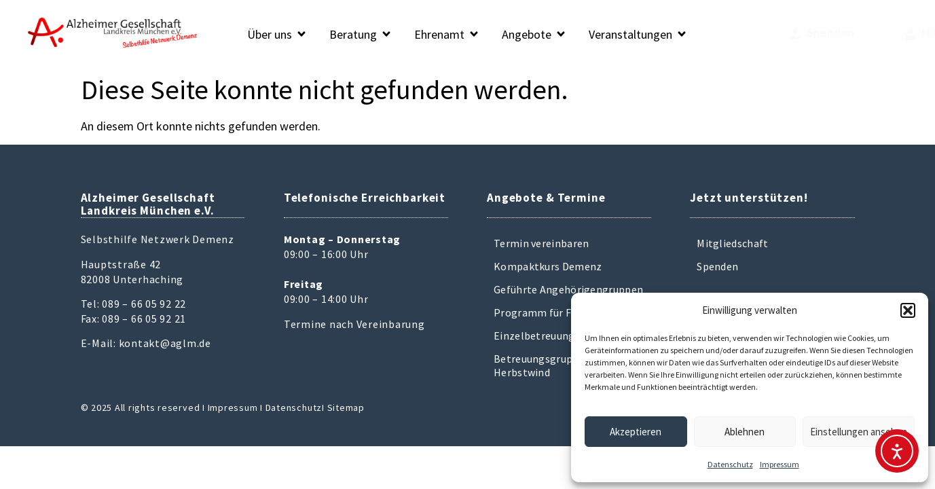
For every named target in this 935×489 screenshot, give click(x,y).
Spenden (771, 32)
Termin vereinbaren (541, 243)
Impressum (779, 464)
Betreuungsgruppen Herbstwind (542, 365)
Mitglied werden (870, 32)
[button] (908, 310)
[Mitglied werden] (816, 34)
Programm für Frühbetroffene (567, 312)
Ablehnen (745, 431)
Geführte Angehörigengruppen (568, 289)
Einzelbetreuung (534, 335)
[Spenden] (736, 34)
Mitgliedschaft (732, 243)
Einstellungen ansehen (858, 431)
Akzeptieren (635, 431)
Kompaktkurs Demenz (548, 266)
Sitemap (346, 407)
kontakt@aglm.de (165, 343)
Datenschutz (730, 464)
